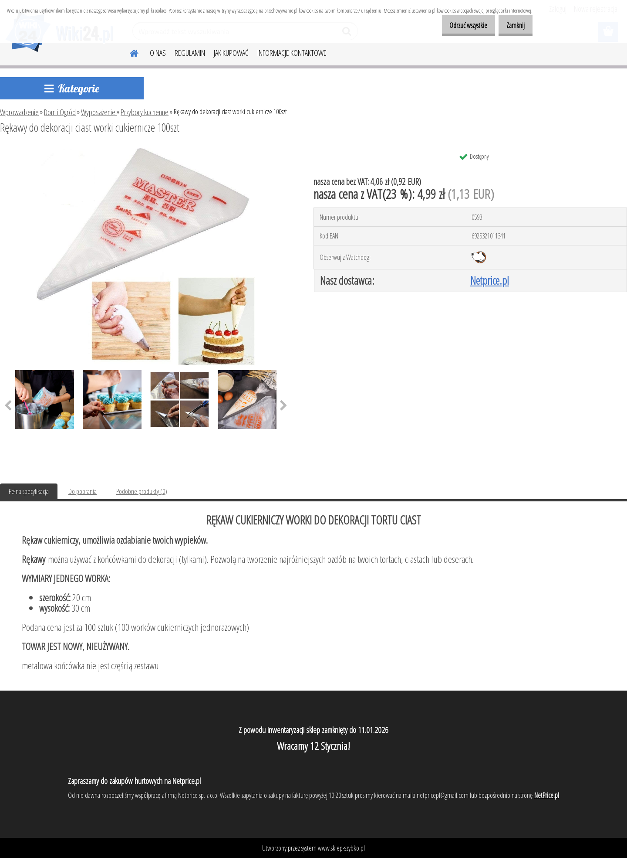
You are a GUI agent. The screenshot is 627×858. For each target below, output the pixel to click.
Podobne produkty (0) (141, 491)
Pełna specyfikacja (29, 491)
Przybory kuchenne (145, 112)
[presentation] (284, 406)
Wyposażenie (99, 112)
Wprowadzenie (19, 112)
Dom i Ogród (60, 112)
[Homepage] (129, 52)
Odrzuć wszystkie (459, 25)
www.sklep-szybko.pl (341, 848)
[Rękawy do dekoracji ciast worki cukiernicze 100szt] (145, 151)
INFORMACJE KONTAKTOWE (292, 53)
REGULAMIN (190, 53)
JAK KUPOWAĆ (231, 53)
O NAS (158, 53)
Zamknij (512, 25)
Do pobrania (82, 491)
